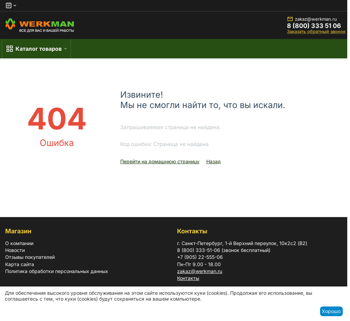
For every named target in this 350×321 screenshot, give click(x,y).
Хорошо (331, 311)
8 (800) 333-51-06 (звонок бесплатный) (223, 250)
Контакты (188, 278)
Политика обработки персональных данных (56, 271)
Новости (15, 250)
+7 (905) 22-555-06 (200, 257)
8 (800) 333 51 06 (314, 25)
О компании (19, 243)
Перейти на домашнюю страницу (159, 161)
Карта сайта (19, 264)
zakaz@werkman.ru (312, 19)
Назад (213, 161)
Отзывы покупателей (30, 257)
